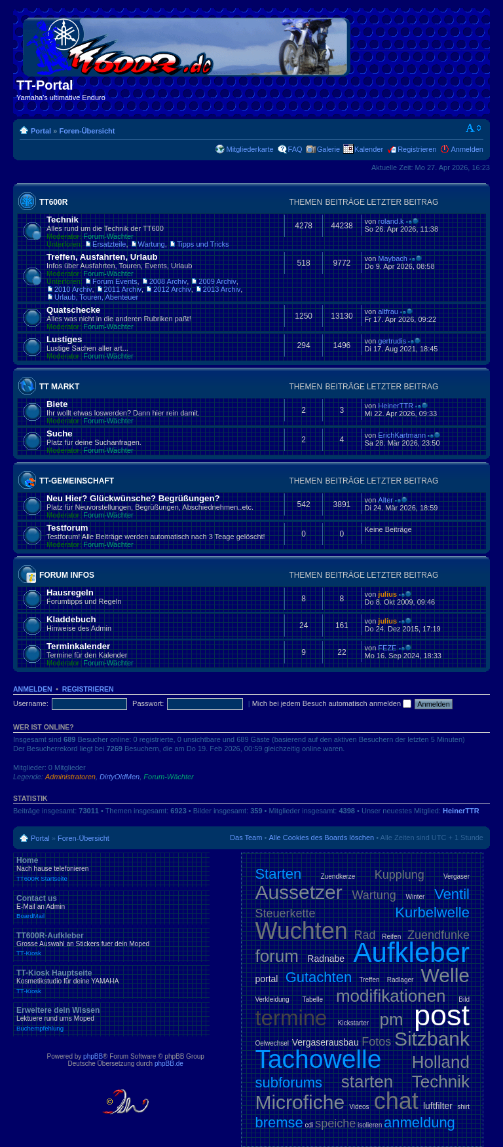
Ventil (452, 894)
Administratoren (70, 777)
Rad (365, 935)
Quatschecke (73, 310)
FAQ (295, 149)
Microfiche (300, 1102)
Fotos (376, 1041)
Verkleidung (272, 999)
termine (291, 1018)
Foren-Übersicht (87, 131)
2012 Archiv (172, 289)
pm (391, 1019)
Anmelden (467, 149)
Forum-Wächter (108, 236)
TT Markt (59, 386)
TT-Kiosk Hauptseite (111, 981)
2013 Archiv (221, 289)
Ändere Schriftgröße (473, 128)
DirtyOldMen (120, 777)
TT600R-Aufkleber (111, 944)
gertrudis (392, 341)
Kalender (368, 149)
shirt (463, 1106)
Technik (63, 219)
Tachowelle (318, 1059)
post (442, 1015)
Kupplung (399, 874)
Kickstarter (353, 1023)
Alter (385, 500)
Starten (278, 874)
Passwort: (148, 703)
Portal (41, 131)
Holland (441, 1062)
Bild (464, 999)
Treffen (369, 979)
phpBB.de (169, 1063)
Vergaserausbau (325, 1042)
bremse (279, 1122)
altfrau (388, 311)
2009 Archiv (217, 281)
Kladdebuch (71, 619)
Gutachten (319, 977)
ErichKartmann (402, 435)
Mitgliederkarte (249, 149)
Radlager (400, 979)
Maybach (392, 258)
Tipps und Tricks (203, 244)
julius (387, 594)
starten (367, 1081)
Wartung (151, 244)
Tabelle (312, 999)
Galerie (328, 149)
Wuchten (301, 930)
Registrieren (417, 149)
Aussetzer (298, 892)
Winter (415, 896)
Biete (57, 404)
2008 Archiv (168, 281)
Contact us (111, 907)
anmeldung (419, 1122)
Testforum (67, 528)
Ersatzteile (109, 244)
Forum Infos (66, 575)
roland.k (390, 221)
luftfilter (438, 1106)
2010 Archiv (73, 289)
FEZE (387, 648)
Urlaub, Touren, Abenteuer (96, 297)
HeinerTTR (395, 406)
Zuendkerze (338, 876)
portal (266, 979)
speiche (335, 1123)
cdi (309, 1125)
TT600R (53, 202)
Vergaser (456, 876)
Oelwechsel (272, 1043)
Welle (445, 975)
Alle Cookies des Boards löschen (321, 837)
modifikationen (391, 996)
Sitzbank (432, 1039)
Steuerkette (285, 913)
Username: (30, 703)
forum (276, 956)
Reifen (391, 936)
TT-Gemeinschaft (76, 480)
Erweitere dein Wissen (111, 1019)
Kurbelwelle (432, 912)
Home (111, 869)
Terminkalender (78, 646)
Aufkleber (412, 952)
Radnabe (326, 958)
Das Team (246, 837)
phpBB (93, 1056)
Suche (60, 433)
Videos (359, 1106)
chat (396, 1100)
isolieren (370, 1125)
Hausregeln (70, 592)
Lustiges (64, 339)
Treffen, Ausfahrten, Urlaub (102, 257)
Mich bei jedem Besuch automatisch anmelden (332, 703)
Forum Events (114, 281)
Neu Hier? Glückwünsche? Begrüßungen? (133, 498)
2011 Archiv (122, 289)
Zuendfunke (438, 935)
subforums (288, 1082)
